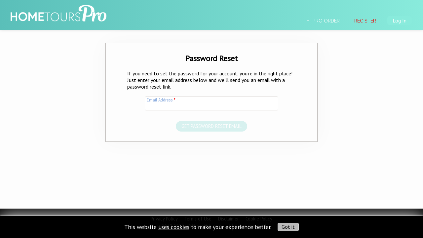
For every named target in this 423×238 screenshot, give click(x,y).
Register (365, 20)
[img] (58, 10)
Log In (399, 20)
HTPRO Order (323, 20)
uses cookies (173, 226)
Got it (288, 226)
